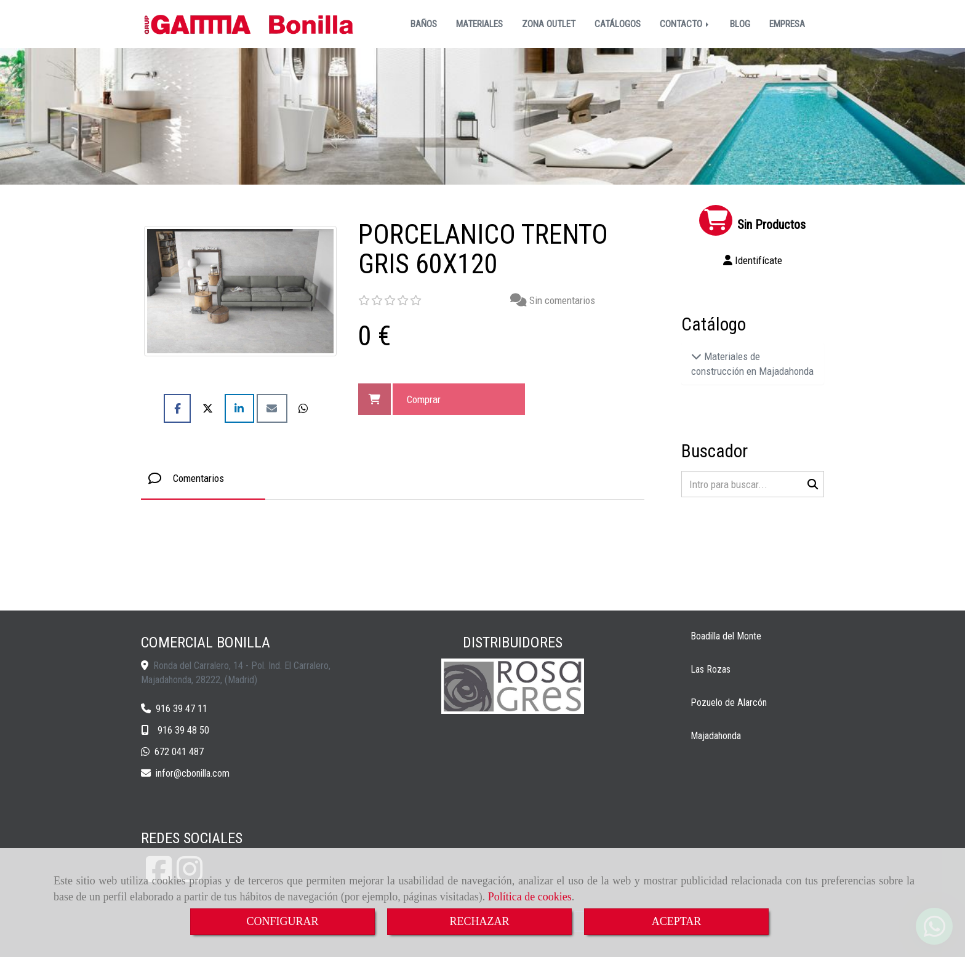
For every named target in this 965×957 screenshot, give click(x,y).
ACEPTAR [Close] (677, 921)
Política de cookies (530, 897)
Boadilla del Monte (726, 636)
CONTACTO (685, 24)
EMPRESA (787, 24)
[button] (753, 260)
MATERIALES (479, 24)
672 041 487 (179, 752)
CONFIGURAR (282, 921)
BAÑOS (423, 24)
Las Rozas (711, 669)
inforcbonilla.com (193, 773)
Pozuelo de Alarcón (729, 702)
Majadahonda (716, 736)
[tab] (203, 478)
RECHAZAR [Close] (479, 921)
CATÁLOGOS (618, 24)
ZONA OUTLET (548, 24)
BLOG (740, 24)
